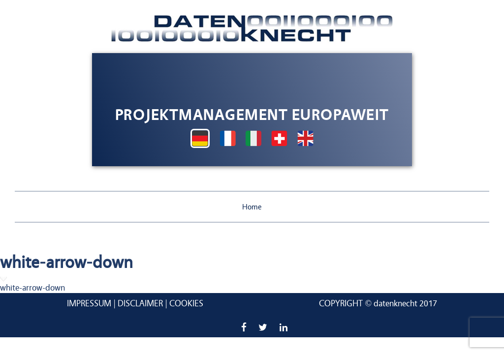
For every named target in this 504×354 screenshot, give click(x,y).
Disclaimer (140, 303)
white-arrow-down (32, 288)
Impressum (89, 303)
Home (252, 207)
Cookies (186, 303)
